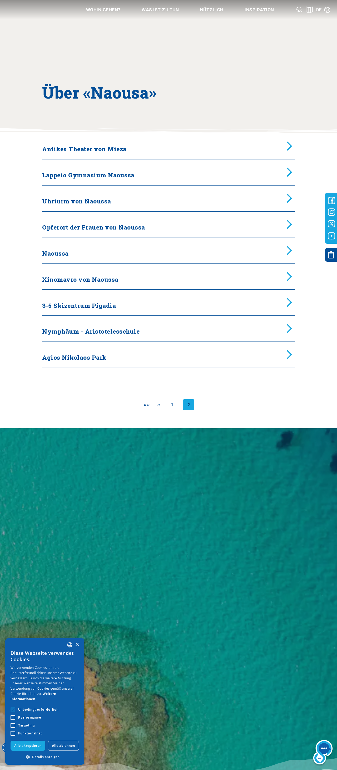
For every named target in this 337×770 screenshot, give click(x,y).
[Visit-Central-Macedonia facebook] (331, 200)
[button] (45, 756)
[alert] (44, 701)
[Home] (35, 9)
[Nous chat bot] (323, 753)
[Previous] (158, 404)
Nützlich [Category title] (212, 9)
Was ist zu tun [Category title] (160, 9)
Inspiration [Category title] (259, 9)
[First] (147, 404)
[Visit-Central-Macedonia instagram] (331, 212)
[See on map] (309, 9)
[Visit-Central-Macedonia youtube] (331, 236)
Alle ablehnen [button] (63, 745)
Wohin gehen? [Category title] (103, 9)
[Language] (323, 9)
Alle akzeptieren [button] (28, 745)
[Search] (299, 10)
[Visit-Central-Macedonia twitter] (331, 224)
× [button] (77, 645)
